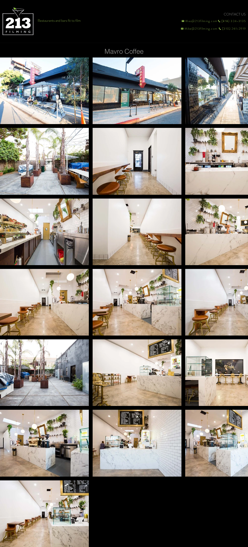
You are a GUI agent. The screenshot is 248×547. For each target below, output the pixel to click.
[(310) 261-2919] (232, 29)
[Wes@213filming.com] (199, 21)
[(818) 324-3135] (232, 21)
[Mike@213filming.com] (197, 29)
